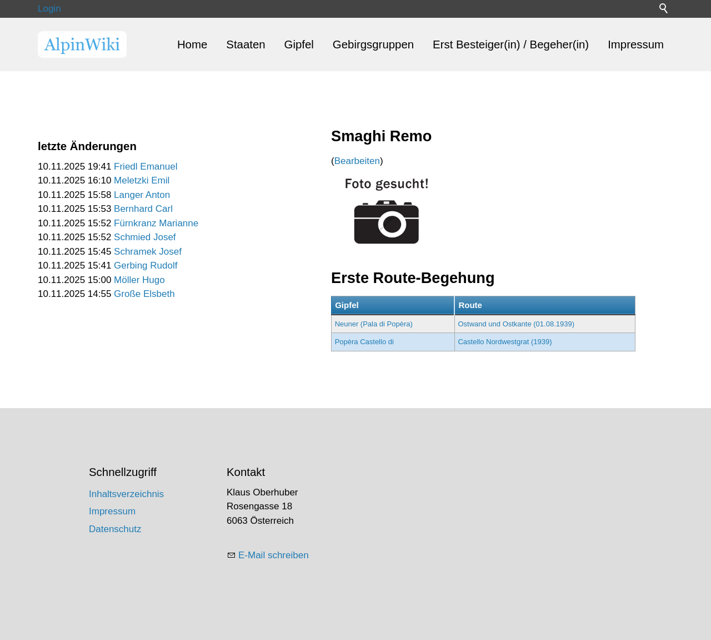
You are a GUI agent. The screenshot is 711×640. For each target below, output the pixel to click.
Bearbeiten (357, 161)
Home (192, 44)
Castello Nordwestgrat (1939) (505, 342)
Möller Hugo (139, 280)
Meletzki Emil (141, 180)
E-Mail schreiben (273, 555)
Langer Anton (142, 195)
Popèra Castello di (364, 342)
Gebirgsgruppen (373, 44)
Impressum (636, 44)
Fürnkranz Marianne (156, 223)
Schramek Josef (148, 251)
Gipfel (299, 44)
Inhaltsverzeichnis (126, 494)
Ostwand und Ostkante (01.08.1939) (516, 324)
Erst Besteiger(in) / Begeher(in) (511, 44)
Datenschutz (115, 529)
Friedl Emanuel (145, 166)
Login (49, 8)
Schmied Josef (145, 237)
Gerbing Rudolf (145, 265)
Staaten (245, 44)
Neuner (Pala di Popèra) (374, 324)
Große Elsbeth (144, 294)
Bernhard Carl (143, 209)
